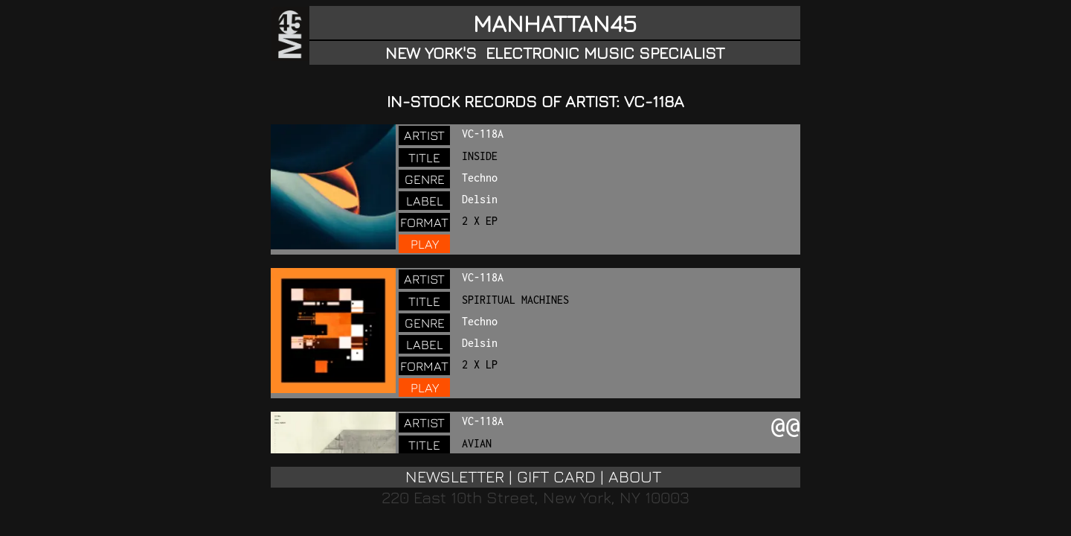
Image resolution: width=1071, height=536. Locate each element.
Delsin (480, 199)
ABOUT (634, 476)
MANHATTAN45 (555, 23)
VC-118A (483, 133)
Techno (480, 177)
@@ (785, 427)
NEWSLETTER (454, 476)
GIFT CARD (556, 476)
